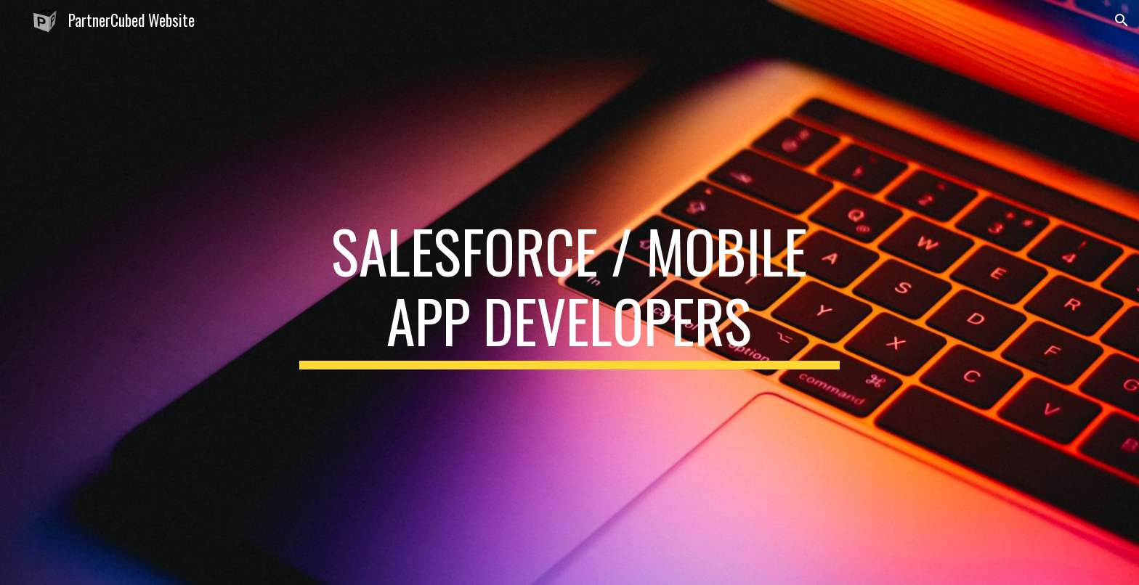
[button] (1121, 20)
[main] (569, 292)
